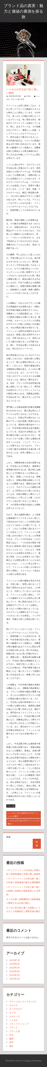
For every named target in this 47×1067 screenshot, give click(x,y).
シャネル (13, 1020)
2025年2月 (14, 978)
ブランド (13, 1027)
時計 (11, 1046)
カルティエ (14, 1016)
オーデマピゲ (15, 1008)
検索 (8, 836)
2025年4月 (14, 971)
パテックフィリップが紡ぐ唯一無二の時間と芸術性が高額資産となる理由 (23, 891)
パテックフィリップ (18, 1023)
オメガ (12, 1012)
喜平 (11, 1042)
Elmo (29, 96)
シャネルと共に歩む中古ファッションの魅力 (23, 822)
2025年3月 (14, 975)
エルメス (13, 1005)
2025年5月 (14, 967)
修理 (11, 1038)
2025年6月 (14, 963)
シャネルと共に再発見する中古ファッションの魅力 (23, 814)
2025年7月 (14, 960)
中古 (22, 99)
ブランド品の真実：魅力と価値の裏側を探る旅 (23, 11)
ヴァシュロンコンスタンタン (23, 1001)
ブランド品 (15, 99)
